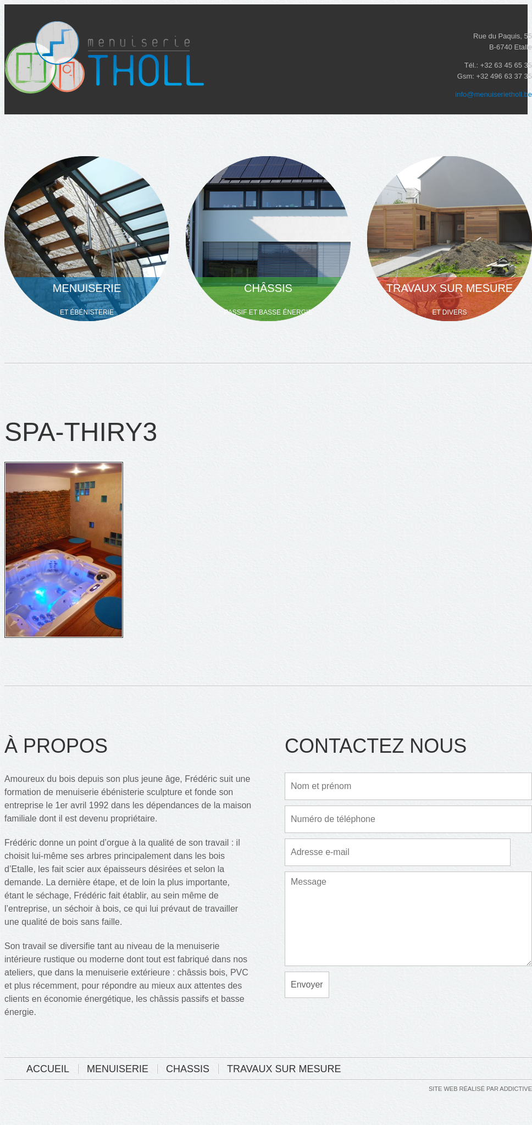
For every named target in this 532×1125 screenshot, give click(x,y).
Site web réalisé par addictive (480, 1089)
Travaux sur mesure (284, 1069)
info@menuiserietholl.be (493, 94)
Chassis (187, 1069)
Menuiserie (117, 1069)
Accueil (47, 1069)
